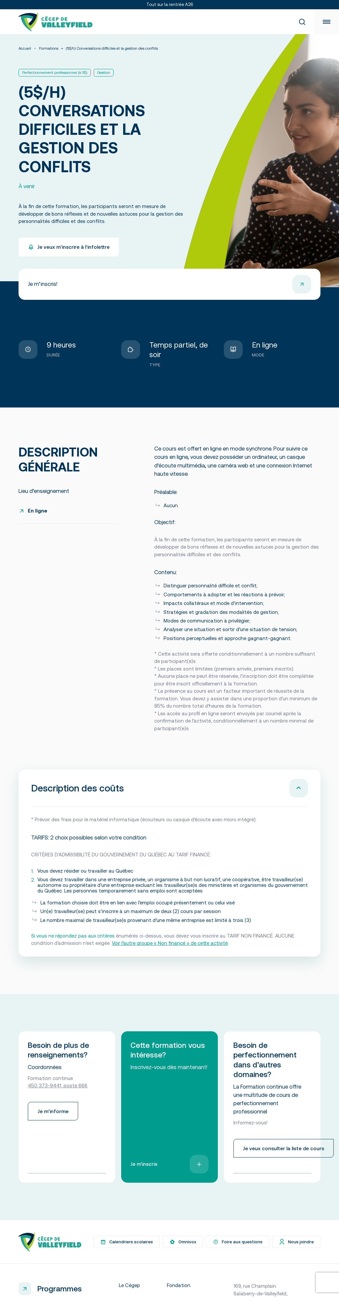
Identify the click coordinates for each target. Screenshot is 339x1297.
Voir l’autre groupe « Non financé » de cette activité (170, 943)
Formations (48, 48)
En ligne (37, 510)
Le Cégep (129, 1284)
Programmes (59, 1287)
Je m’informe (53, 1110)
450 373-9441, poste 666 (57, 1084)
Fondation (178, 1284)
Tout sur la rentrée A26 (169, 4)
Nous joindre (296, 1240)
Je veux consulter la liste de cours (283, 1147)
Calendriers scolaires (126, 1240)
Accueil (25, 48)
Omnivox (182, 1240)
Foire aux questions (238, 1240)
